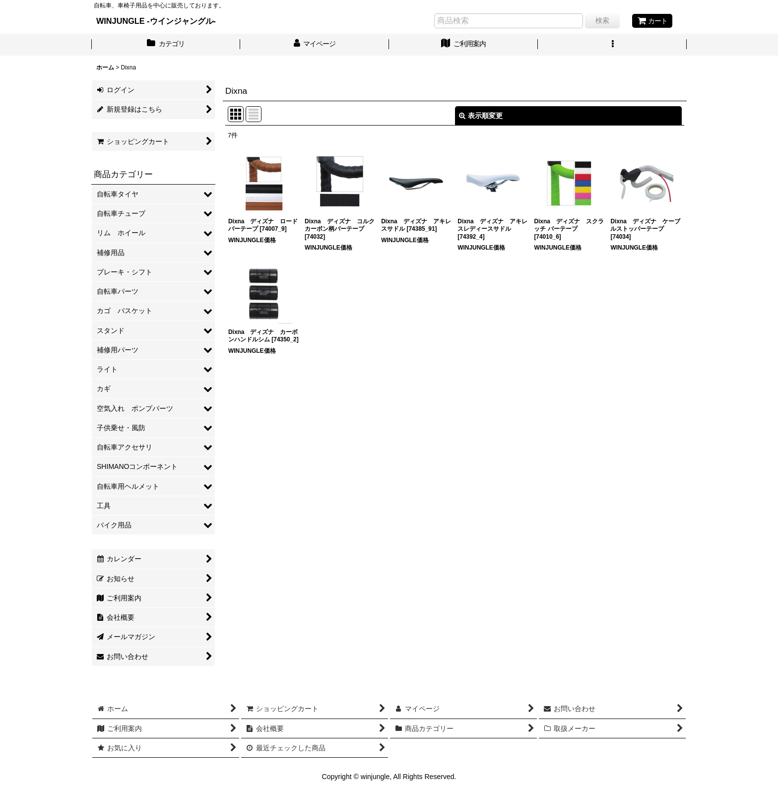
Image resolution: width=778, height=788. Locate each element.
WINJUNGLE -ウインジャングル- (156, 20)
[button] (612, 45)
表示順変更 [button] (481, 116)
